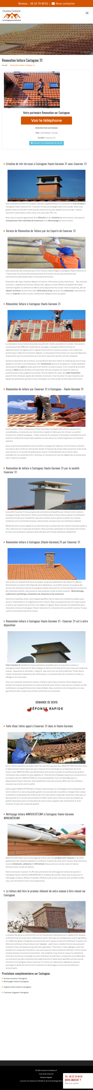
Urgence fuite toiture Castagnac (17, 987)
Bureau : (33, 3)
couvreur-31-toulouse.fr (49, 1070)
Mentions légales (46, 1077)
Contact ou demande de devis (46, 143)
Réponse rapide (46, 708)
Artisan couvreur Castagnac (15, 978)
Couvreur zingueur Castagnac (16, 992)
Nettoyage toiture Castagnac (16, 981)
